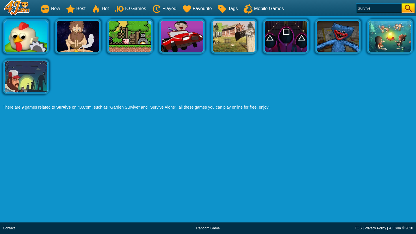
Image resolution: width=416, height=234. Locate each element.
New (50, 8)
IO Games (130, 8)
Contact (9, 228)
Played (164, 8)
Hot (100, 8)
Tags (228, 8)
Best (76, 8)
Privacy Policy (375, 228)
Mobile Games (264, 8)
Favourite (197, 8)
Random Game (208, 228)
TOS (358, 228)
